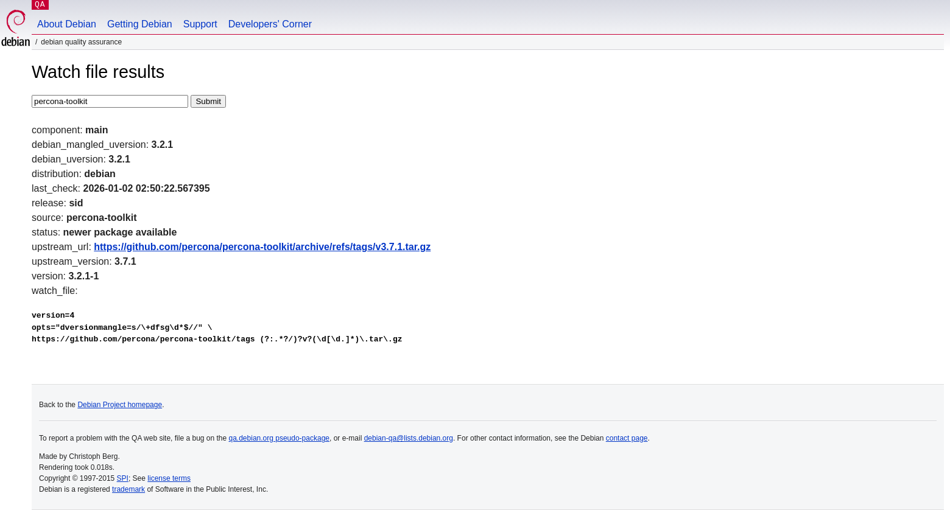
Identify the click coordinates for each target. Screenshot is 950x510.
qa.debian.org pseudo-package (279, 438)
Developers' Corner (270, 24)
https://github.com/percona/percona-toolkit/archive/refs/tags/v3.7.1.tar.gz (262, 247)
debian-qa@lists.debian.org (408, 438)
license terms (169, 478)
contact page (627, 438)
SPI (122, 478)
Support (200, 24)
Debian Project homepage (119, 404)
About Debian (66, 24)
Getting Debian (139, 24)
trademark (128, 489)
